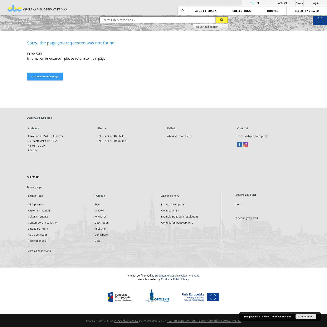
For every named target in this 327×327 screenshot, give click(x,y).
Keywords (101, 216)
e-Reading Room (38, 228)
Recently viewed (306, 11)
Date (98, 241)
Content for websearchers (177, 222)
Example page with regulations (179, 216)
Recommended (37, 241)
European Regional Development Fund (177, 275)
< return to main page (44, 76)
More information (281, 316)
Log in (239, 204)
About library (205, 11)
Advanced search (207, 26)
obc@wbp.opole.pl (179, 136)
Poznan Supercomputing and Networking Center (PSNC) (204, 320)
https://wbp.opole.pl (250, 136)
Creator (99, 210)
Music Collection (38, 234)
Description (102, 222)
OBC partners (36, 204)
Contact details (170, 210)
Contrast (282, 3)
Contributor (102, 234)
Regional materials (39, 210)
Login (315, 3)
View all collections (39, 251)
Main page (34, 187)
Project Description (173, 204)
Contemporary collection (43, 222)
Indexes (272, 11)
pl (258, 3)
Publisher (100, 228)
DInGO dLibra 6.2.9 (126, 320)
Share (299, 3)
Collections (241, 11)
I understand (305, 316)
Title (97, 204)
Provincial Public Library (175, 279)
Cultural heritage (38, 216)
